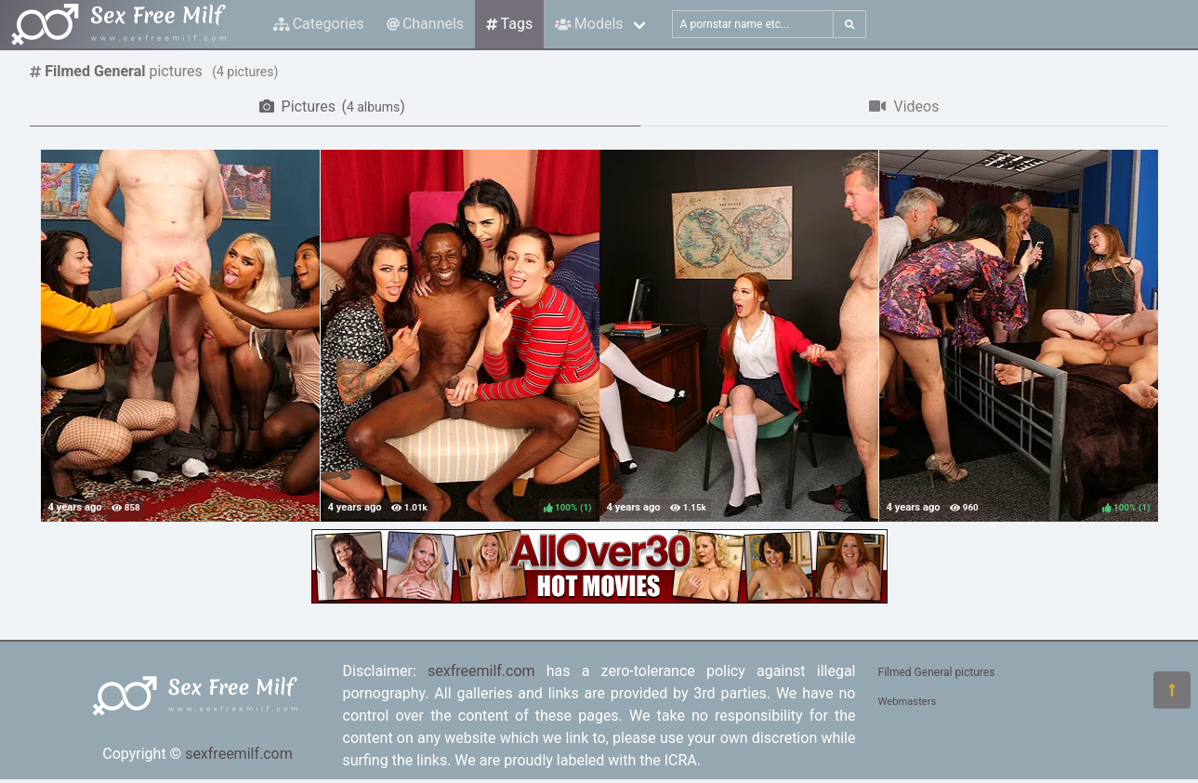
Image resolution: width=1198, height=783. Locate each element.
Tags (509, 24)
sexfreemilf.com (239, 754)
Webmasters (907, 702)
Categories (318, 24)
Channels (425, 24)
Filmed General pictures (936, 672)
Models (589, 24)
